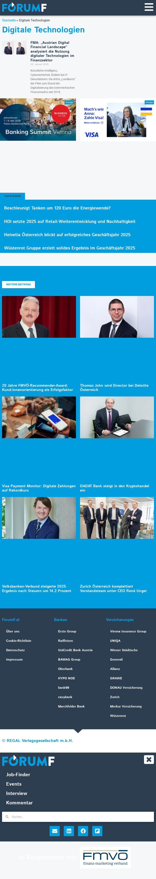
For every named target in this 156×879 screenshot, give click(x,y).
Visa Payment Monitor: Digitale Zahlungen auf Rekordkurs (39, 489)
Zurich (114, 697)
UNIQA (115, 641)
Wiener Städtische (124, 650)
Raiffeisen (65, 641)
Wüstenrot (118, 716)
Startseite (9, 20)
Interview (16, 794)
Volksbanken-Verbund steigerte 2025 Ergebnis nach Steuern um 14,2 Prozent (36, 589)
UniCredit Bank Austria (75, 650)
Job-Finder (18, 775)
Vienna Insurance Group (128, 632)
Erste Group (67, 632)
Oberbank (65, 669)
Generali (116, 660)
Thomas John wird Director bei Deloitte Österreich (114, 388)
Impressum (14, 660)
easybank (65, 697)
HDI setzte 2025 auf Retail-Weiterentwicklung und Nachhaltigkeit (69, 222)
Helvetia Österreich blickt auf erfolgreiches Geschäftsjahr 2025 (67, 235)
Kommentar (19, 803)
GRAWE (116, 678)
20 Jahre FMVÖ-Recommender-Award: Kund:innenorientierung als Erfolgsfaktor (37, 388)
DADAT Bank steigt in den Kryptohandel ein (114, 489)
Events (14, 784)
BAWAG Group (69, 660)
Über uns (13, 632)
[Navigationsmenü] (149, 7)
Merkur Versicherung (126, 707)
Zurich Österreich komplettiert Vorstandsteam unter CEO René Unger (113, 589)
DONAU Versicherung (126, 688)
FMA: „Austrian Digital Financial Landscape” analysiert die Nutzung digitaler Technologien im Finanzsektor (52, 51)
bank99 (63, 688)
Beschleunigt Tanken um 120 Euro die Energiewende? (57, 209)
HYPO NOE (66, 678)
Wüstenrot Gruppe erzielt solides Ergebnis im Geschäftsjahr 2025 (69, 248)
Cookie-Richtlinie (18, 641)
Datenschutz (15, 650)
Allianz (115, 669)
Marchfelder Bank (71, 707)
